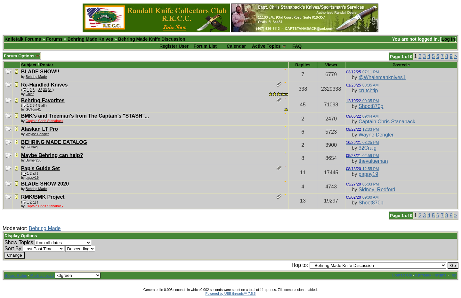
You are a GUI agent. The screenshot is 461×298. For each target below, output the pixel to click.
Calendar (236, 46)
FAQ (297, 46)
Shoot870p (371, 106)
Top (453, 275)
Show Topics (18, 242)
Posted (401, 64)
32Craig (31, 147)
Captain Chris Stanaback (387, 121)
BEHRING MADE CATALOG (54, 142)
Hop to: (300, 265)
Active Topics (266, 46)
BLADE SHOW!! (40, 71)
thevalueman (373, 161)
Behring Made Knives (90, 39)
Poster (46, 64)
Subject (28, 64)
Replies (302, 64)
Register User (174, 46)
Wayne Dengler (37, 134)
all (43, 105)
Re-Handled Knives (44, 84)
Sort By (12, 248)
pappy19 (368, 174)
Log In (448, 39)
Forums (54, 39)
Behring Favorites (43, 100)
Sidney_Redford (377, 189)
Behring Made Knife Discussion (151, 39)
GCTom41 (33, 109)
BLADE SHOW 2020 (45, 183)
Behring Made (45, 228)
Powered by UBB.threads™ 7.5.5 (231, 293)
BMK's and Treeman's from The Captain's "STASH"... (85, 116)
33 (45, 90)
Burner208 (34, 160)
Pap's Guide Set (40, 168)
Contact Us (402, 275)
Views (331, 64)
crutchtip (368, 90)
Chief (30, 94)
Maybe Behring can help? (52, 155)
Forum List (205, 46)
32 (40, 90)
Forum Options (22, 56)
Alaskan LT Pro (39, 129)
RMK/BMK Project (43, 197)
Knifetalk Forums (22, 39)
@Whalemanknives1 (382, 77)
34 (50, 90)
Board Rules (15, 275)
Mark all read (42, 275)
